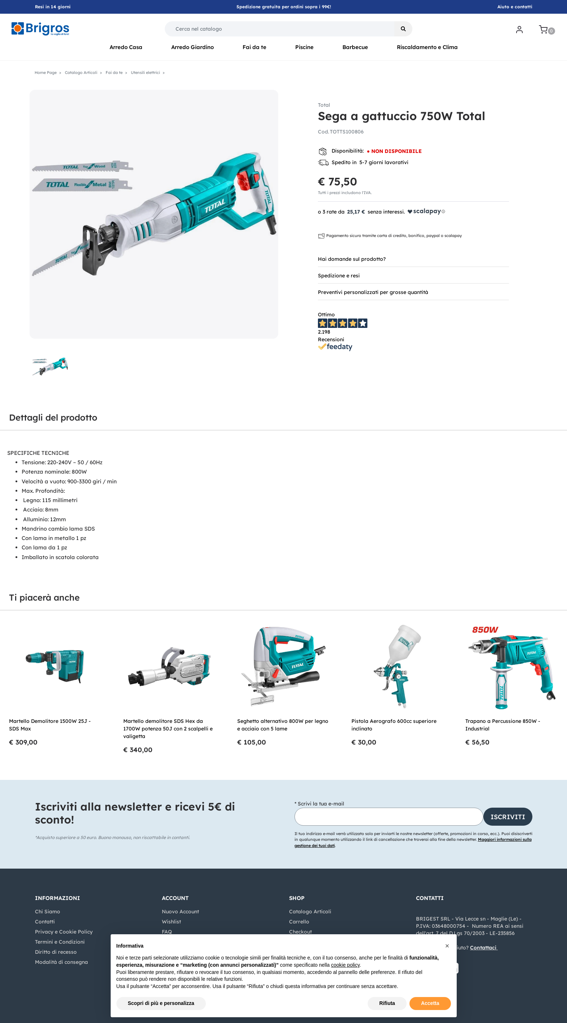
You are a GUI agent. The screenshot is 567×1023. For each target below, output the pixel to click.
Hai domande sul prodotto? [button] (352, 259)
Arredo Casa (126, 47)
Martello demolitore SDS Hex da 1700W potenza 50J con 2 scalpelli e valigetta (168, 728)
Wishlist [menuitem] (171, 921)
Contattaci (483, 947)
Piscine (304, 47)
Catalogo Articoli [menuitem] (310, 911)
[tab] (413, 258)
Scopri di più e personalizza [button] (161, 1003)
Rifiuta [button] (387, 1003)
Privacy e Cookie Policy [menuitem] (64, 931)
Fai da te (254, 47)
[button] (403, 28)
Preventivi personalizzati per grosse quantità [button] (373, 292)
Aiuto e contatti (514, 6)
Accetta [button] (430, 1003)
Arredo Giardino (192, 47)
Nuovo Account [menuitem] (180, 911)
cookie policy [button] (345, 965)
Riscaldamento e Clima (427, 47)
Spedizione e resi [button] (339, 275)
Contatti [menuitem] (45, 921)
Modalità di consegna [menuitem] (61, 962)
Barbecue (355, 47)
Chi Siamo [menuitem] (47, 911)
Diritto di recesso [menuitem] (56, 952)
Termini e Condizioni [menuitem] (60, 942)
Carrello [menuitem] (299, 921)
